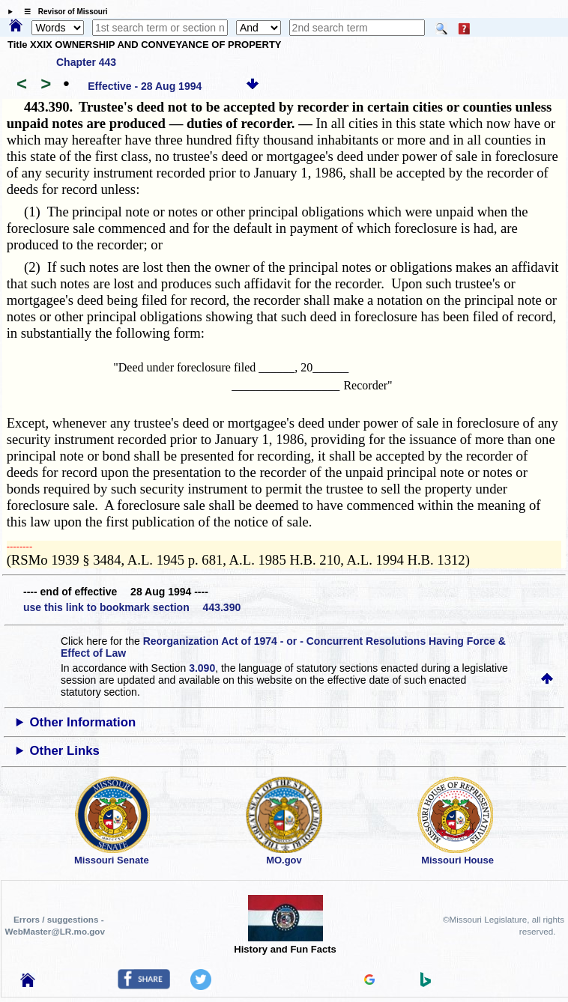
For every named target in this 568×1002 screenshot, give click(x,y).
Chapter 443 (86, 62)
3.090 (202, 668)
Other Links (65, 751)
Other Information (83, 722)
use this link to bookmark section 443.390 (132, 607)
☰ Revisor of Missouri (62, 11)
